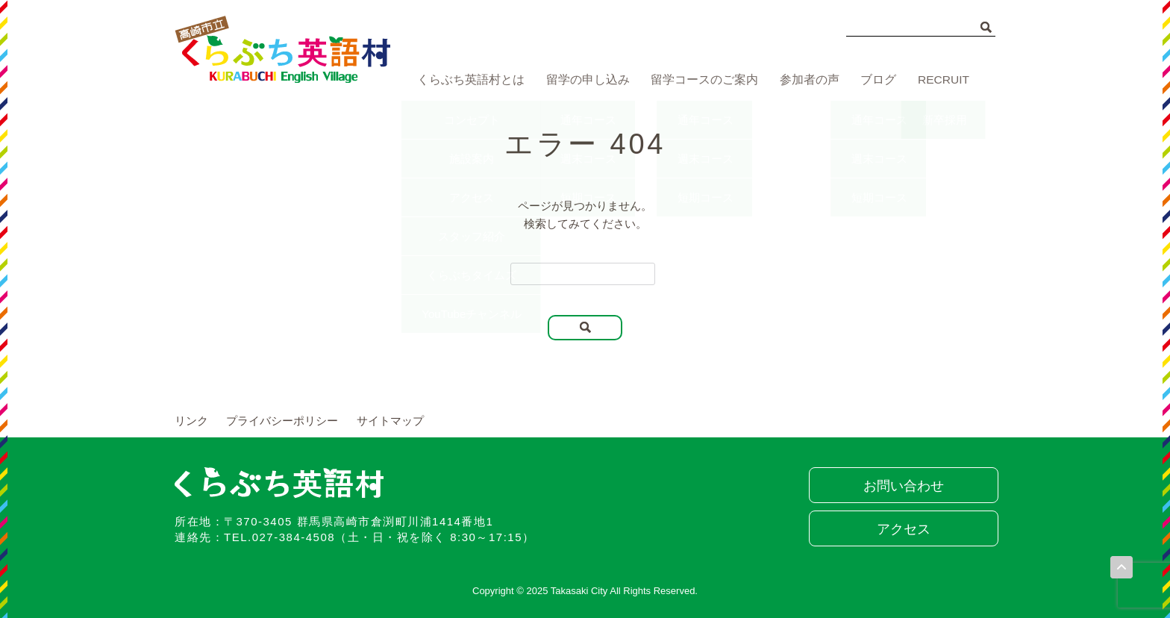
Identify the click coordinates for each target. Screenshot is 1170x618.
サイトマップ (390, 420)
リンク (191, 420)
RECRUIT (944, 80)
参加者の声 (805, 80)
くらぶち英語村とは (467, 80)
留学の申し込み (584, 80)
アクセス (902, 529)
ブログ (876, 80)
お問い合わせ (902, 485)
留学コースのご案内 (699, 80)
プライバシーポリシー (282, 420)
